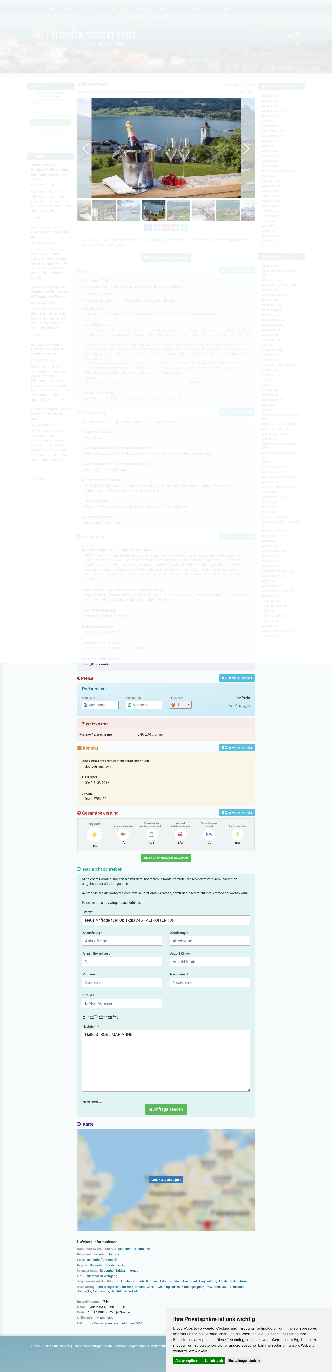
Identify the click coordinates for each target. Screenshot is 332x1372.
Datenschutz (157, 1346)
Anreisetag (89, 698)
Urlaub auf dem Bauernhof (178, 1281)
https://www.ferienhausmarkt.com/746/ (114, 1323)
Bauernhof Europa (106, 1254)
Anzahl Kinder (180, 953)
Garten (151, 1287)
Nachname (179, 974)
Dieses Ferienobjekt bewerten (166, 858)
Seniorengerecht (109, 1287)
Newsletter (92, 1101)
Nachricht (91, 1026)
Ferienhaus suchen (56, 1346)
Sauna (81, 1291)
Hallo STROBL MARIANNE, (166, 1061)
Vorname (90, 974)
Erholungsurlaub (132, 1281)
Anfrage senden (166, 1109)
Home (35, 1346)
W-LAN (133, 1291)
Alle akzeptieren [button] (187, 1361)
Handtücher (119, 1291)
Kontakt (121, 1346)
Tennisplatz (236, 1287)
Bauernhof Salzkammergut (119, 1270)
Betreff (88, 912)
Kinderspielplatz (192, 1287)
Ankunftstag (92, 933)
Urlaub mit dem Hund (232, 1281)
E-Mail (88, 995)
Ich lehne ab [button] (214, 1361)
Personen (176, 698)
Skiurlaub (151, 1281)
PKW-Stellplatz (216, 1287)
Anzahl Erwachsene (96, 953)
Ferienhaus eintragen (88, 1346)
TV (89, 1291)
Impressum (137, 1346)
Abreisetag (133, 698)
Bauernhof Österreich (102, 1259)
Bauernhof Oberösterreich (108, 1265)
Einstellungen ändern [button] (244, 1361)
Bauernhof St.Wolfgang (101, 1276)
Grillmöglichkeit (169, 1287)
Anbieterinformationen (134, 1249)
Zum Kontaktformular (237, 678)
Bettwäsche (101, 1291)
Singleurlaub (207, 1281)
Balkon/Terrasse (133, 1287)
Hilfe (109, 1346)
